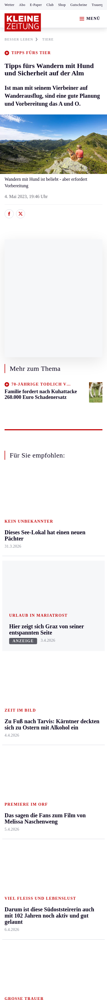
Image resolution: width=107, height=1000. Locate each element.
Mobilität (78, 522)
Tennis (11, 672)
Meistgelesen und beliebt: (29, 752)
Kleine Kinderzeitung (83, 665)
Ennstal (11, 511)
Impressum (16, 836)
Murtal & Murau (20, 550)
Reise (75, 544)
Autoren (44, 650)
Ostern (76, 729)
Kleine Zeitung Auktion (83, 648)
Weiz (9, 605)
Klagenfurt (47, 511)
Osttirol (44, 555)
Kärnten (45, 501)
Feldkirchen (48, 522)
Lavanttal (45, 533)
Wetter (10, 5)
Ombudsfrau (81, 533)
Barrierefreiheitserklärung (30, 852)
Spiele (43, 672)
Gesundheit (80, 511)
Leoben (11, 539)
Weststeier (14, 616)
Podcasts (78, 707)
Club (50, 5)
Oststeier (13, 572)
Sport (10, 628)
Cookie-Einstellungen (26, 867)
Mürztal (12, 561)
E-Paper (36, 5)
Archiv (43, 661)
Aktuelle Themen (78, 631)
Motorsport (15, 683)
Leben (76, 501)
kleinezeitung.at (36, 887)
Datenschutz (58, 836)
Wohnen (77, 555)
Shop (62, 5)
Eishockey (14, 704)
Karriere (77, 577)
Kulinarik (78, 566)
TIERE (48, 39)
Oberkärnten (48, 544)
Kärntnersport (17, 650)
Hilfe (42, 639)
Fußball (12, 661)
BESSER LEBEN (21, 39)
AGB (36, 836)
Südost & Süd (17, 594)
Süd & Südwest (19, 583)
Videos (76, 718)
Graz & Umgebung (15, 525)
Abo (22, 5)
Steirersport (15, 639)
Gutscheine (78, 5)
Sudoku (44, 683)
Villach (43, 577)
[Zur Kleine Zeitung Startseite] (23, 22)
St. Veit (44, 566)
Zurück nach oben (53, 486)
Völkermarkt (48, 588)
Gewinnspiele (82, 679)
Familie (77, 588)
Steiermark (16, 501)
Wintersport (15, 694)
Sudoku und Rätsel (81, 693)
